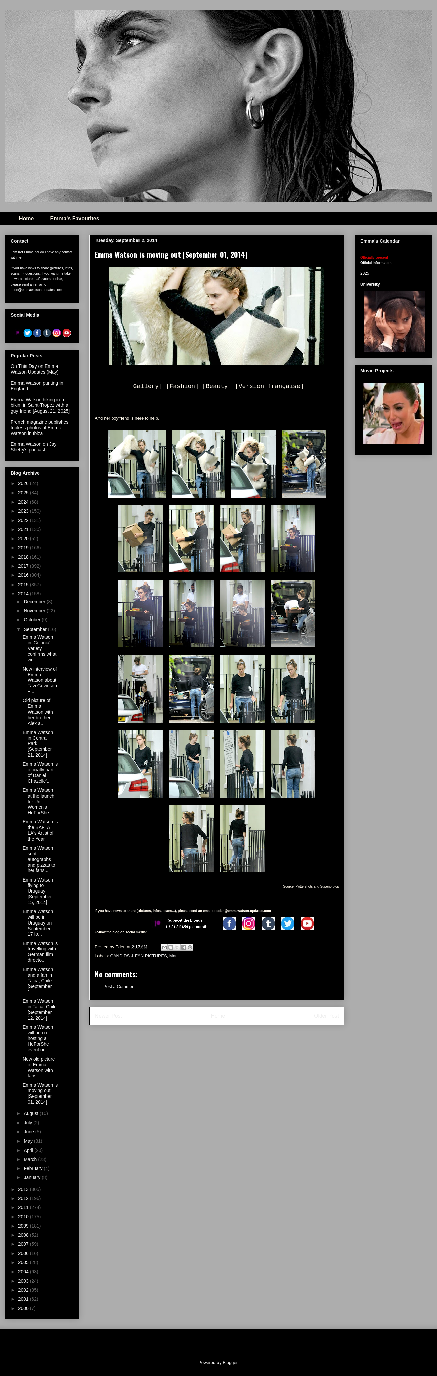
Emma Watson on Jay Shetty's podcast (33, 447)
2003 (24, 1281)
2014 (24, 593)
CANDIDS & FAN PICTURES (138, 955)
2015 (24, 584)
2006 (24, 1253)
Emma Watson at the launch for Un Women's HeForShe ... (38, 801)
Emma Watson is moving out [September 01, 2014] (40, 1093)
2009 (24, 1226)
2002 (24, 1290)
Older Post (326, 1016)
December (35, 601)
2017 (24, 566)
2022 (24, 520)
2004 (24, 1271)
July (28, 1122)
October (33, 619)
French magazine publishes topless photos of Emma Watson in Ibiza (39, 427)
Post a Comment (119, 986)
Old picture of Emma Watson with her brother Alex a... (38, 712)
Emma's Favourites (74, 218)
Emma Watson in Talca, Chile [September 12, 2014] (40, 1009)
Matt (173, 955)
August (31, 1113)
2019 (24, 547)
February (34, 1168)
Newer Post (108, 1016)
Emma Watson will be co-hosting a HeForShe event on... (38, 1038)
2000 (24, 1308)
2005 (24, 1262)
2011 (24, 1207)
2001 (24, 1299)
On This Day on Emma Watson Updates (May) (35, 369)
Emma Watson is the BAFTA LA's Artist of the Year (40, 830)
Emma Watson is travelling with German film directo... (40, 952)
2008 (24, 1235)
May (29, 1141)
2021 (24, 529)
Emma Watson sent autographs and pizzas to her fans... (39, 859)
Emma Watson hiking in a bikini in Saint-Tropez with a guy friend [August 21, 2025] (40, 405)
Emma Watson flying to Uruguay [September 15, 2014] (38, 891)
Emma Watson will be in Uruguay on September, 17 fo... (38, 923)
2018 (24, 557)
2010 (24, 1216)
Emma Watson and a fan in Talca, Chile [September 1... (38, 980)
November (35, 610)
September (36, 629)
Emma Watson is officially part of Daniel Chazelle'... (40, 772)
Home (26, 218)
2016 (24, 575)
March (31, 1159)
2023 (24, 511)
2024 (24, 502)
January (33, 1177)
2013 (24, 1189)
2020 (24, 538)
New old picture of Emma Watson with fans (39, 1067)
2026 (24, 483)
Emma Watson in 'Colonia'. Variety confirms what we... (39, 648)
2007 (24, 1244)
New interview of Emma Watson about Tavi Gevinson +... (40, 680)
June (29, 1131)
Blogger (230, 1362)
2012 (24, 1198)
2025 (24, 493)
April (29, 1150)
